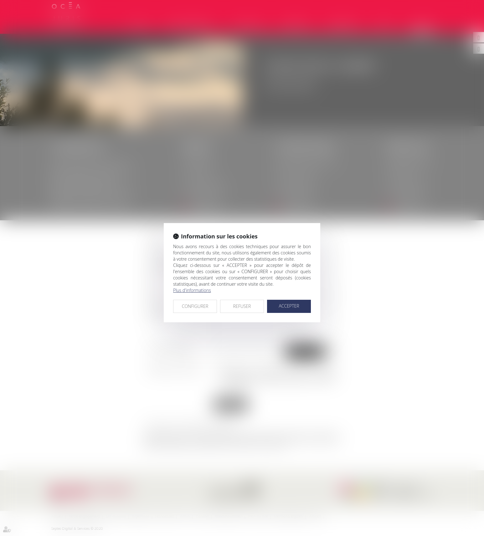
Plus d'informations (192, 290)
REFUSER (242, 306)
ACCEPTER (289, 306)
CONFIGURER (195, 306)
